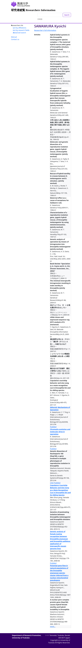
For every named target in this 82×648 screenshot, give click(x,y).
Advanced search (19, 33)
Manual (14, 37)
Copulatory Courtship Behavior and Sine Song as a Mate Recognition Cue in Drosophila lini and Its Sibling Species (60, 490)
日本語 (39, 19)
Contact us (15, 39)
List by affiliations (19, 28)
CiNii (52, 483)
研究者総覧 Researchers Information (33, 10)
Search (66, 15)
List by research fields (21, 30)
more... (52, 626)
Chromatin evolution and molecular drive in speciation (60, 431)
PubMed (53, 427)
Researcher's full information (45, 30)
